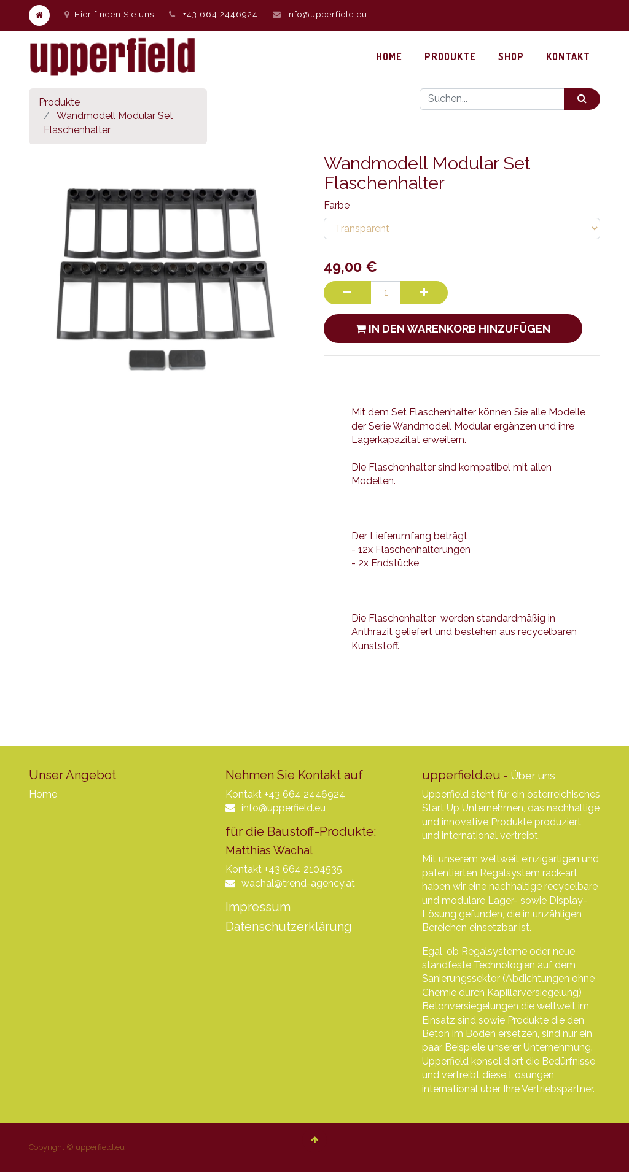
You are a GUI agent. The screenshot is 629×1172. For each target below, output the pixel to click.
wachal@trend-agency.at (298, 883)
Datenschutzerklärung (288, 926)
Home (43, 794)
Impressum (258, 907)
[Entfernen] (347, 292)
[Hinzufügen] (424, 292)
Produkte (59, 102)
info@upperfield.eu (326, 14)
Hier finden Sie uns (109, 14)
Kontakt (243, 794)
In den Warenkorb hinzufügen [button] (453, 328)
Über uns (532, 775)
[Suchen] (582, 99)
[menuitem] (389, 56)
